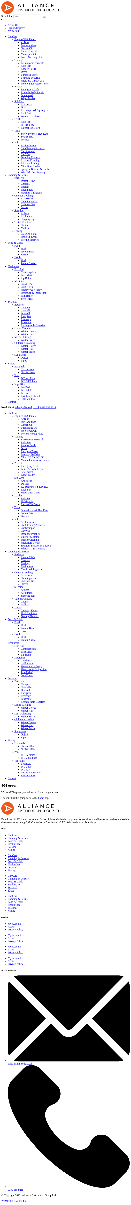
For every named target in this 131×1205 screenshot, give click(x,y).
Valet (17, 142)
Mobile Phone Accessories (35, 83)
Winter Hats (27, 334)
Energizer (26, 316)
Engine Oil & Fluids (25, 39)
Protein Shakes (29, 263)
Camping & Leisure (18, 175)
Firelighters (27, 189)
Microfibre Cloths (30, 166)
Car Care (12, 36)
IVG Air (25, 393)
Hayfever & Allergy (31, 289)
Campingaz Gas (29, 201)
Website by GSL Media (13, 1200)
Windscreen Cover (30, 116)
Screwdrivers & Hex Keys (34, 133)
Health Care (14, 844)
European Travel (29, 74)
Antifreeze (26, 104)
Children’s (26, 284)
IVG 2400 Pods (29, 381)
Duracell (25, 313)
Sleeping (18, 210)
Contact (12, 401)
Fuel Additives (28, 45)
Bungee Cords (28, 68)
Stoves (24, 207)
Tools (17, 130)
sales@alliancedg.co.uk (27, 407)
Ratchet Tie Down (30, 127)
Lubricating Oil (29, 51)
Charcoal (25, 183)
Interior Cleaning (30, 163)
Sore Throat (27, 298)
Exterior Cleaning (30, 160)
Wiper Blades (28, 98)
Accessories (27, 198)
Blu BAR (26, 387)
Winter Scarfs (28, 340)
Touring (18, 60)
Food (17, 245)
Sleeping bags (28, 219)
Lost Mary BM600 (30, 396)
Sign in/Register (16, 28)
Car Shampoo (28, 151)
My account (14, 30)
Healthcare (13, 266)
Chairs (24, 225)
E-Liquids (19, 366)
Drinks (18, 257)
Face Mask (26, 275)
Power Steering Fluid (32, 57)
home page (44, 798)
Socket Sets (27, 136)
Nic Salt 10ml (28, 372)
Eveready (26, 319)
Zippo (24, 360)
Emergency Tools (30, 89)
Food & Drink (15, 242)
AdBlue (25, 42)
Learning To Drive (30, 77)
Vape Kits (19, 384)
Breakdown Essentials (32, 63)
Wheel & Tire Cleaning (33, 172)
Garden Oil (27, 48)
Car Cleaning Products (33, 148)
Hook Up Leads (29, 236)
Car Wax (25, 154)
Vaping (11, 363)
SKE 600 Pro (28, 399)
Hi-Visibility (27, 124)
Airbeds (25, 213)
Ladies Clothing (22, 328)
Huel (23, 248)
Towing (18, 231)
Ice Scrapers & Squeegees (34, 110)
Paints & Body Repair (32, 92)
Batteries (19, 304)
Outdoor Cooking (23, 195)
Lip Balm (26, 278)
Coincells (26, 310)
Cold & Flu (27, 287)
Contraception (28, 272)
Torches (25, 139)
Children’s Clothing (24, 343)
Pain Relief (27, 295)
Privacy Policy (15, 929)
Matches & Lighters (31, 192)
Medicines (19, 281)
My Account (14, 923)
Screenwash (27, 95)
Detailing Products (30, 157)
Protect (18, 86)
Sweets (24, 254)
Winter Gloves (28, 331)
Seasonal (12, 301)
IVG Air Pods (28, 378)
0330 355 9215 (48, 407)
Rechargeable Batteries (33, 325)
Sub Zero (19, 101)
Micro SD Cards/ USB (32, 80)
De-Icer (25, 107)
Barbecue (19, 177)
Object (24, 357)
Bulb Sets (26, 66)
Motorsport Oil (29, 54)
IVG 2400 (26, 390)
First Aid (18, 269)
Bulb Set (25, 121)
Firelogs (25, 186)
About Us (13, 25)
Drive (24, 71)
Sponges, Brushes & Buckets (36, 169)
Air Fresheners (28, 145)
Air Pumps (26, 216)
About (11, 926)
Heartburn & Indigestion (33, 292)
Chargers (25, 307)
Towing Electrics (30, 239)
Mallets (25, 228)
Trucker (18, 119)
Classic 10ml (27, 369)
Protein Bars (27, 251)
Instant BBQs (28, 180)
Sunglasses (20, 354)
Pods (16, 375)
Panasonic (26, 322)
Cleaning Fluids (29, 233)
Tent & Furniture (23, 222)
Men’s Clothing (22, 337)
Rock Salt (26, 113)
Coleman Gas (28, 204)
